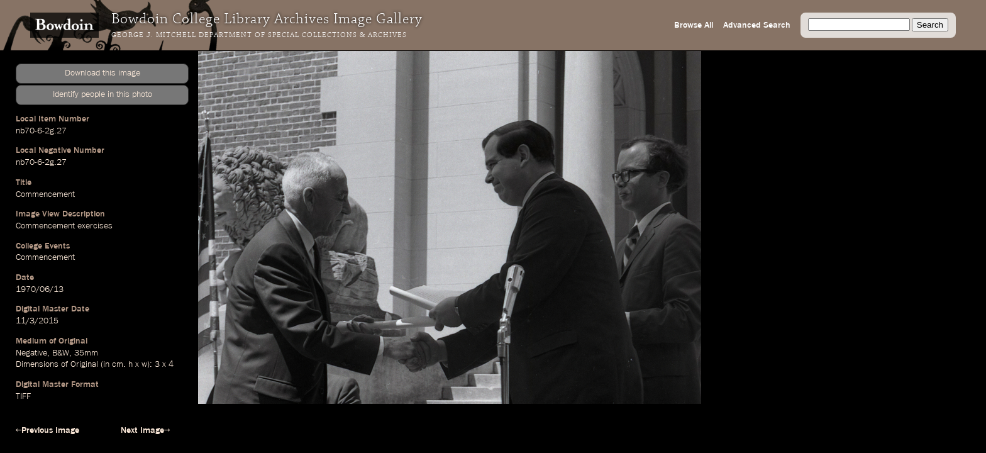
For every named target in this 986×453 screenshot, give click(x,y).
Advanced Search (756, 25)
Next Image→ (145, 430)
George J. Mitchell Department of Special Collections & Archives (259, 35)
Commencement (45, 194)
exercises (95, 225)
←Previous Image (47, 430)
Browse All (693, 25)
